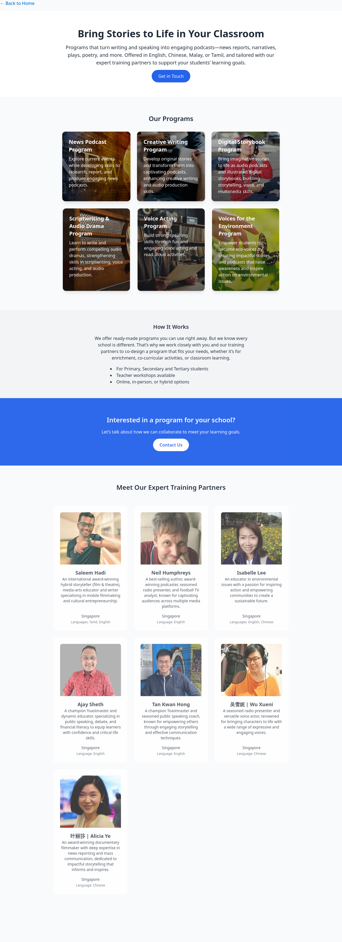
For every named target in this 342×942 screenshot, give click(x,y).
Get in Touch (171, 76)
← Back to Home (17, 3)
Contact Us (171, 452)
